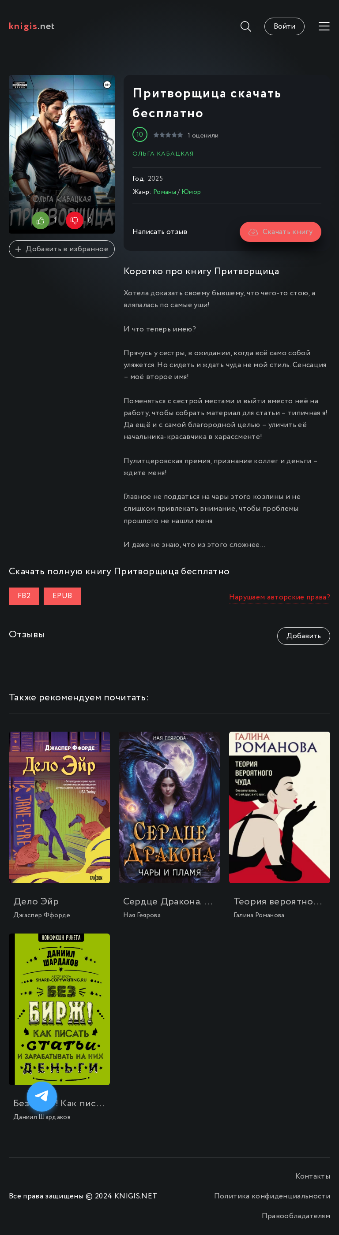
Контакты (312, 1176)
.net (32, 26)
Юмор (191, 192)
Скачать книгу (281, 232)
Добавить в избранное (61, 249)
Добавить (303, 636)
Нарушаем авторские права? (280, 597)
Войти (284, 26)
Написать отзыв (159, 232)
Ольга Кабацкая (163, 153)
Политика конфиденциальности (272, 1196)
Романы (164, 192)
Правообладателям (296, 1216)
